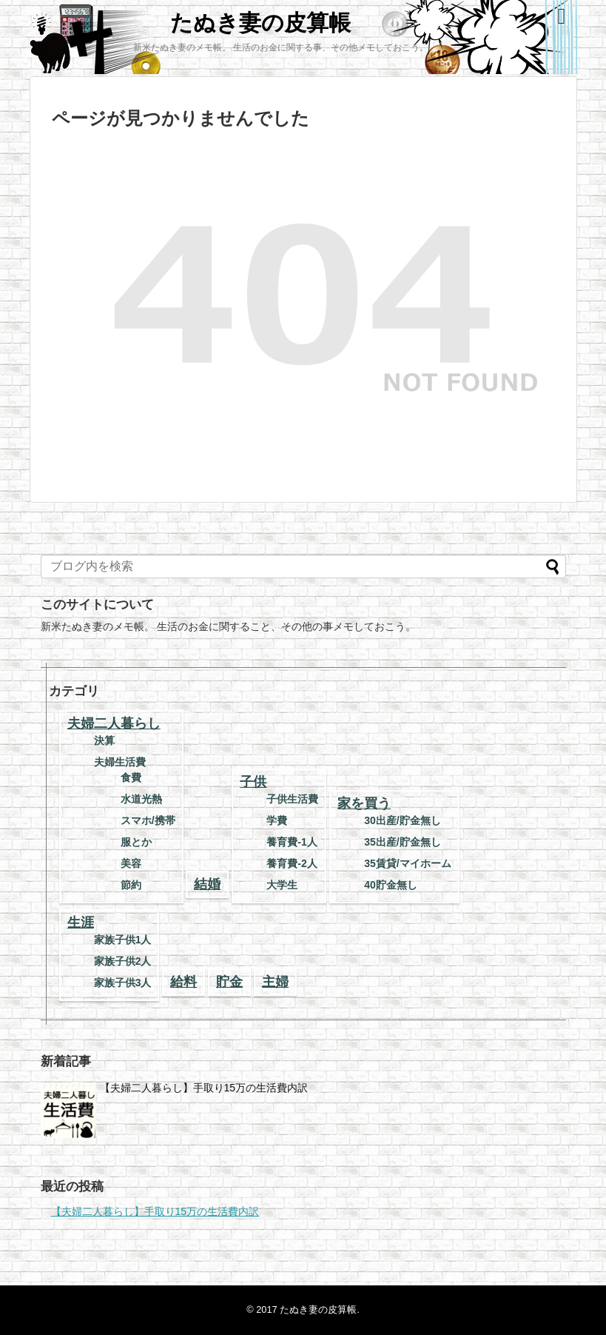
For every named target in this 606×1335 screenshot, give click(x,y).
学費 (276, 820)
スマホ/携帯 (148, 820)
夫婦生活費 (120, 762)
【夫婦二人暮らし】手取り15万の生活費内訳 (204, 1088)
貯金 (229, 981)
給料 (183, 981)
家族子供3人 (123, 982)
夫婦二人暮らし (114, 723)
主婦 (275, 981)
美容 (131, 863)
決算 (104, 740)
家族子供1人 (123, 940)
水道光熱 (141, 799)
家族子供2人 (123, 961)
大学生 (281, 885)
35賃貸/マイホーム (407, 863)
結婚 (207, 884)
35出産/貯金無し (402, 842)
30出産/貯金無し (402, 820)
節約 (131, 885)
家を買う (364, 803)
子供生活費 (292, 799)
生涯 (80, 922)
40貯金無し (390, 885)
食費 (131, 777)
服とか (136, 842)
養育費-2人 (291, 863)
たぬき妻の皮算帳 (260, 22)
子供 (253, 781)
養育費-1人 (291, 842)
